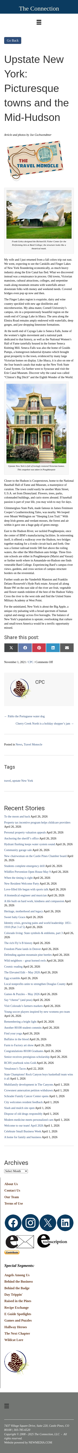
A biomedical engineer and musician (25, 895)
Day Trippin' (13, 1294)
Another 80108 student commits (23, 1027)
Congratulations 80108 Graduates (23, 1051)
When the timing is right (18, 877)
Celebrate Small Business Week (22, 1131)
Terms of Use (13, 1203)
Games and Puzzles (18, 1320)
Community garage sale (18, 850)
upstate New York (22, 780)
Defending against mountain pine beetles (28, 954)
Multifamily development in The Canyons (28, 1084)
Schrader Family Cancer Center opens (26, 1096)
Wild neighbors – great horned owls (25, 960)
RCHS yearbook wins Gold (20, 1062)
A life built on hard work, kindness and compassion (34, 901)
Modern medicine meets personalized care (28, 1119)
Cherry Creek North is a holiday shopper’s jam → (45, 723)
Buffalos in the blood (16, 1039)
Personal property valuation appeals (25, 832)
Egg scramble (12, 978)
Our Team (11, 1197)
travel (7, 780)
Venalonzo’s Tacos (15, 1068)
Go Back (13, 40)
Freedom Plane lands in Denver (22, 949)
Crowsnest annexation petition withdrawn (28, 1090)
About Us (11, 1184)
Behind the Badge (17, 1288)
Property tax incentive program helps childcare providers (37, 822)
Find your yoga (13, 1033)
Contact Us (12, 1190)
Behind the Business (18, 1281)
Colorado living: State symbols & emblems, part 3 (33, 933)
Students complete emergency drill (24, 866)
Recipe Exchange (16, 1307)
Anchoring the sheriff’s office (21, 838)
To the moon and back (17, 816)
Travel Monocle (33, 744)
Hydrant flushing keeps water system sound (29, 844)
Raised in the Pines (17, 1301)
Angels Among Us (17, 1275)
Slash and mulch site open (19, 1108)
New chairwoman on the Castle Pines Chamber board (35, 856)
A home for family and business (22, 1137)
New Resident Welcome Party (21, 883)
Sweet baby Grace (14, 917)
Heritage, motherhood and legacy (23, 911)
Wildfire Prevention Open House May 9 (27, 871)
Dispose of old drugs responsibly (23, 1113)
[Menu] (39, 21)
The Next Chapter (17, 1333)
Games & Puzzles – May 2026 (22, 994)
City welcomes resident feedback (23, 1102)
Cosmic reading (13, 966)
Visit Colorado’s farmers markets (23, 1006)
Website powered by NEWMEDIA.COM (28, 1442)
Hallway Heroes (15, 1327)
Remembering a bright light (20, 1021)
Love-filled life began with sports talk (26, 889)
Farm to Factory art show (19, 1045)
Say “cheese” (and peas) (18, 1000)
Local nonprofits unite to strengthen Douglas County (35, 984)
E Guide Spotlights (17, 1314)
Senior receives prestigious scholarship (27, 1056)
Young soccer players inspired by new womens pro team (37, 1011)
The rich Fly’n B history (18, 943)
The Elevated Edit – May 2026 (22, 972)
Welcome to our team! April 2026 (23, 1125)
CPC (30, 662)
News (19, 744)
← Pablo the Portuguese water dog (24, 716)
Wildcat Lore (13, 1340)
